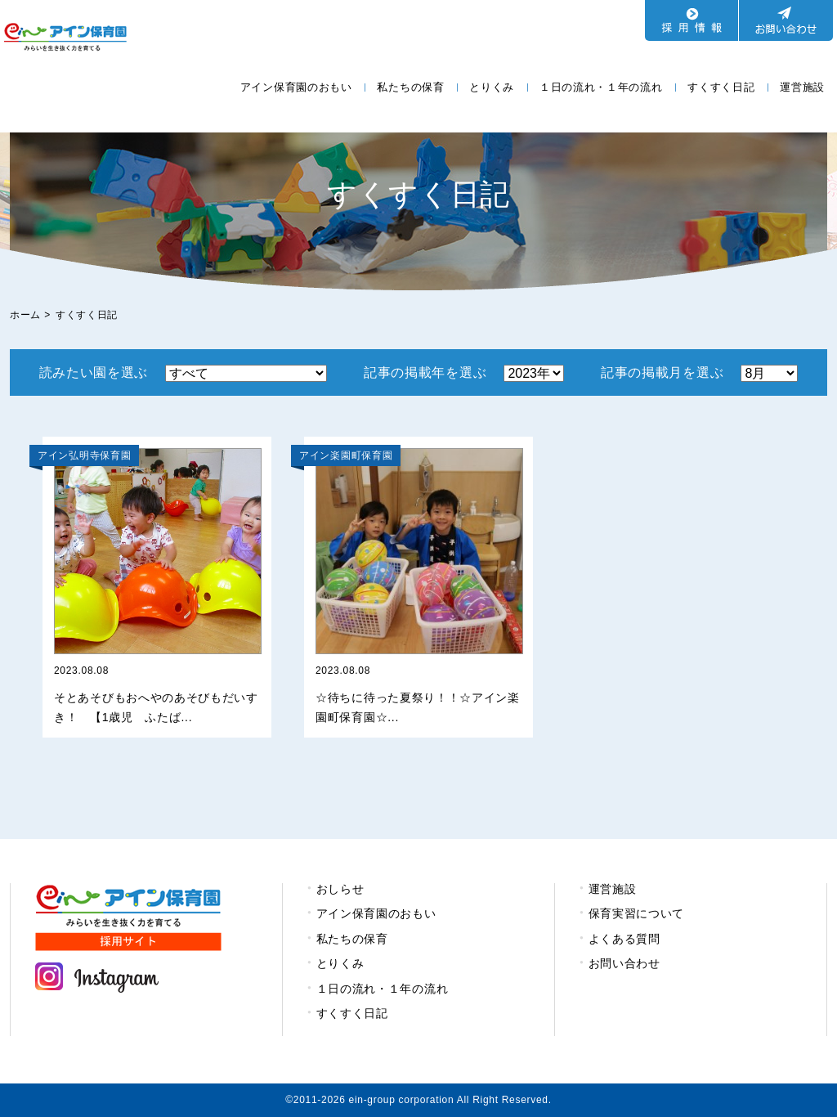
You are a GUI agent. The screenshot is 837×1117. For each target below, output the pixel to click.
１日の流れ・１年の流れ (601, 87)
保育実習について (637, 913)
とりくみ (491, 87)
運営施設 (802, 87)
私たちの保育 (410, 87)
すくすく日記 (720, 87)
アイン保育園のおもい (296, 87)
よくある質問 (624, 938)
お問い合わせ (624, 963)
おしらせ (340, 888)
